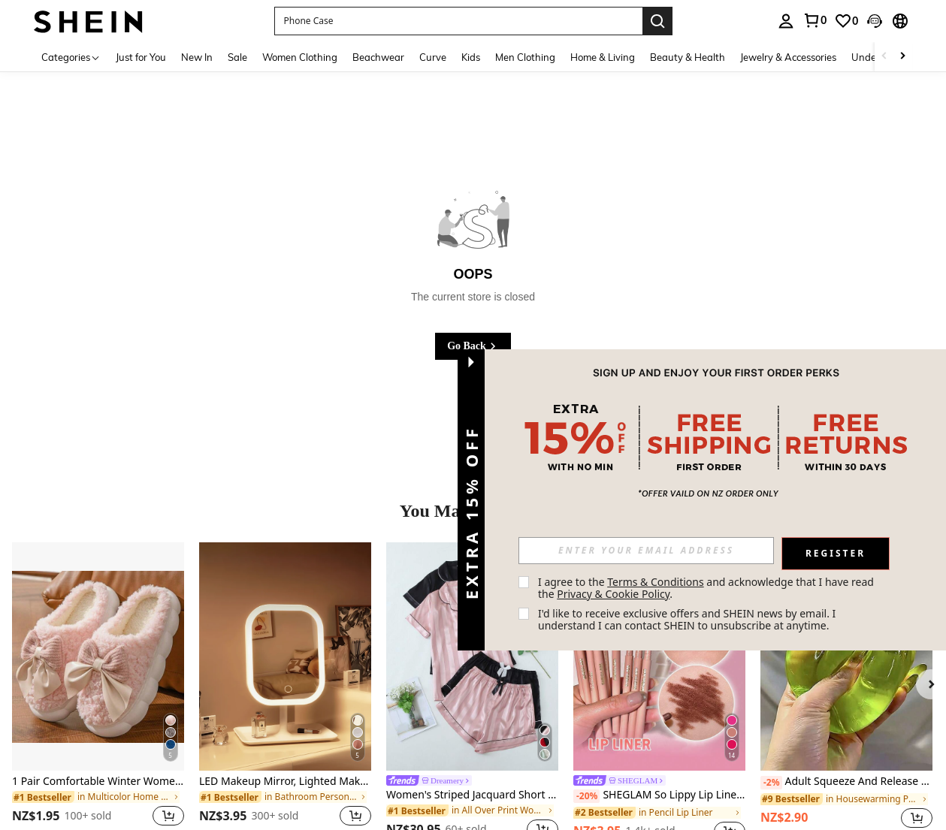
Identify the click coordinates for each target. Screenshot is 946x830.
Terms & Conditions (655, 582)
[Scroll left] (884, 56)
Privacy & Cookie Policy (613, 594)
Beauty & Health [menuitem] (687, 57)
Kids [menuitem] (470, 57)
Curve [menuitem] (432, 57)
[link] (814, 20)
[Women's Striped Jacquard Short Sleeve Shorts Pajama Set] (472, 656)
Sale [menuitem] (237, 57)
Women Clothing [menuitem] (299, 57)
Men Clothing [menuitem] (525, 57)
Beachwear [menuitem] (378, 57)
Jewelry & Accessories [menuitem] (788, 57)
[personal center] (786, 21)
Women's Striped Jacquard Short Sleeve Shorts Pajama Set (472, 795)
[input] (646, 550)
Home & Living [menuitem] (602, 57)
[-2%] (771, 782)
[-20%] (586, 796)
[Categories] (71, 56)
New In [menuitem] (197, 57)
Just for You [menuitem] (141, 57)
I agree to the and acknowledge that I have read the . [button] (707, 588)
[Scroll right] (902, 56)
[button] (458, 21)
